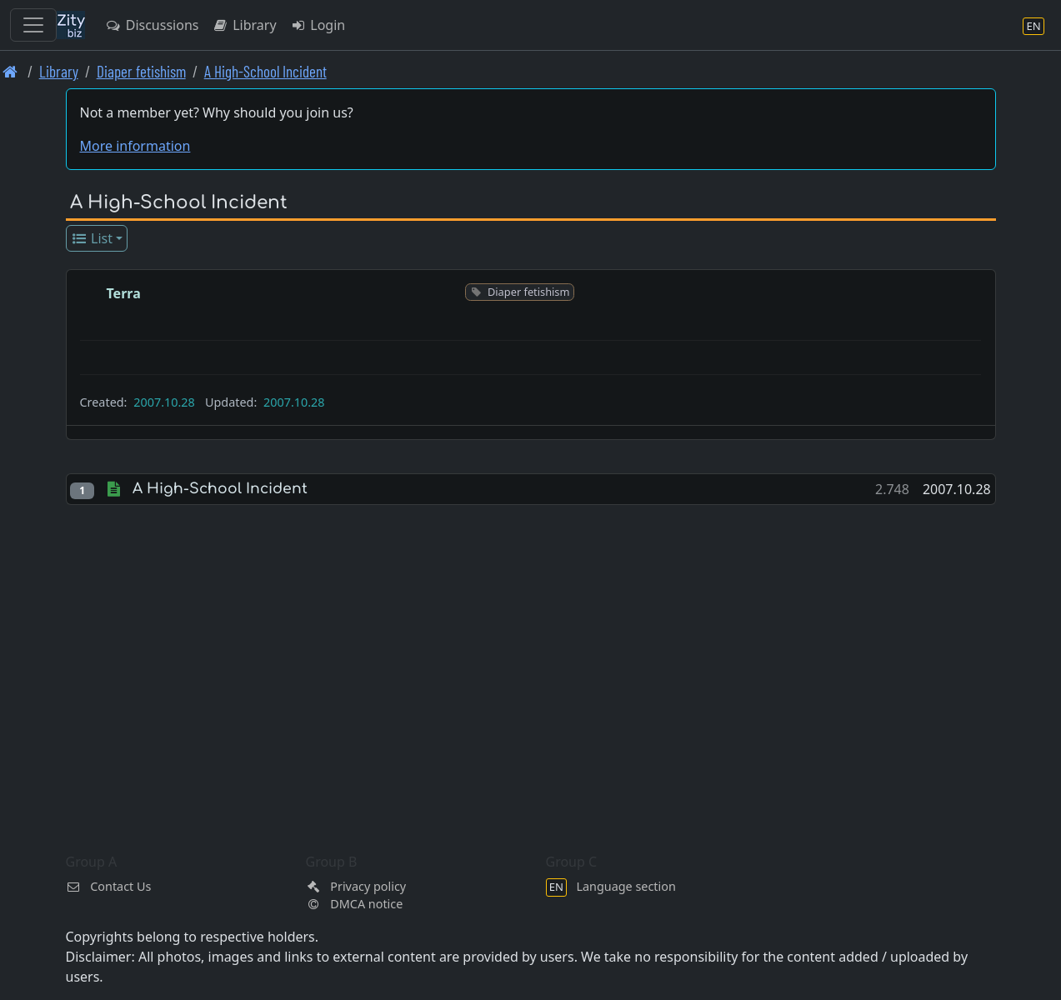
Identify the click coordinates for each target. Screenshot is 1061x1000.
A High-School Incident (265, 71)
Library (244, 25)
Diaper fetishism (141, 71)
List (91, 238)
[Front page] (10, 71)
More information (135, 146)
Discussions (151, 25)
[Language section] (1033, 25)
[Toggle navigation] (33, 25)
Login (318, 25)
